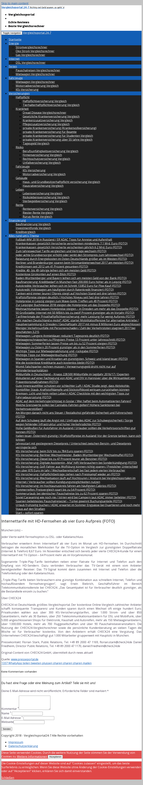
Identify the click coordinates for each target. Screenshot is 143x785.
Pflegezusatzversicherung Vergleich (46, 124)
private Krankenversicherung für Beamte (50, 132)
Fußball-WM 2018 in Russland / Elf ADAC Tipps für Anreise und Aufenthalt (64, 239)
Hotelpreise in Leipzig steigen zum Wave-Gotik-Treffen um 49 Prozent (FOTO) (67, 301)
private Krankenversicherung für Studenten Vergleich (58, 136)
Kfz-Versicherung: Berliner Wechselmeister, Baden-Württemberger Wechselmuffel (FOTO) (74, 455)
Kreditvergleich (25, 232)
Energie (14, 43)
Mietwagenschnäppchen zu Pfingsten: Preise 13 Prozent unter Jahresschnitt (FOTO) (70, 340)
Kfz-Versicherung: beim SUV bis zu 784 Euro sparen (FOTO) (54, 451)
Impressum (15, 745)
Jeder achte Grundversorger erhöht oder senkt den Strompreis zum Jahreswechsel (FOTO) (74, 255)
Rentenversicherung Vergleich (42, 209)
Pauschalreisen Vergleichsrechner (38, 70)
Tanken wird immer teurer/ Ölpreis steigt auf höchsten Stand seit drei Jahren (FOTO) (71, 293)
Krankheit (22, 109)
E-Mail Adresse (12, 720)
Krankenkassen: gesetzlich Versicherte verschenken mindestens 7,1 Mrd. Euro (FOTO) (71, 243)
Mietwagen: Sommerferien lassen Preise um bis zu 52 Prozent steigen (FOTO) (66, 343)
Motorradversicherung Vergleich (37, 86)
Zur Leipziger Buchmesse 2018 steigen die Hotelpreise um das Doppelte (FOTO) (68, 305)
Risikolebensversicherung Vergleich (46, 197)
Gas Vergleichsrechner (30, 55)
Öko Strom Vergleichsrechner (35, 51)
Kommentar (10, 711)
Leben (20, 189)
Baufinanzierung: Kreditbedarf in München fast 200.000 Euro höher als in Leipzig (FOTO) (73, 282)
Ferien (13, 66)
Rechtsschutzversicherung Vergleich (46, 159)
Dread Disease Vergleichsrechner (44, 113)
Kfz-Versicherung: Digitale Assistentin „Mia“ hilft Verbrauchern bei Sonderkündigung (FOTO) (76, 463)
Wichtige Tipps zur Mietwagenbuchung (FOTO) (46, 355)
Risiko (20, 147)
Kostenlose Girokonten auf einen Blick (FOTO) (46, 274)
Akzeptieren (55, 759)
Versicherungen (19, 93)
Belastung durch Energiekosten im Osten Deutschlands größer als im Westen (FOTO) (71, 259)
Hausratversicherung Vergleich (43, 186)
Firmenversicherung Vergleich (42, 155)
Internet (14, 59)
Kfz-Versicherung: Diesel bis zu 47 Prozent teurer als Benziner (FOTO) (61, 459)
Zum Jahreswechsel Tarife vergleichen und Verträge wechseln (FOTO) (61, 251)
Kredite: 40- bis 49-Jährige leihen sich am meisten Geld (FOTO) (56, 270)
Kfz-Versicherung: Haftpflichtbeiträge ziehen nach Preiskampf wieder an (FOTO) (68, 474)
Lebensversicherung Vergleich (42, 193)
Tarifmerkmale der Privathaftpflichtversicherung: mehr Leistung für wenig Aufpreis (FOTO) (75, 316)
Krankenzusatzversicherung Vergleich (48, 120)
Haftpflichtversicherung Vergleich (45, 101)
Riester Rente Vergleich (38, 213)
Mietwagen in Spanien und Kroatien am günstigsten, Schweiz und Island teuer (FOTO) (72, 359)
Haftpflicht (22, 97)
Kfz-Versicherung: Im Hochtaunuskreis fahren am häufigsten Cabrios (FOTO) (66, 486)
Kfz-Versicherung (27, 89)
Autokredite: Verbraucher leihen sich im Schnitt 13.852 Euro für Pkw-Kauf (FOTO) (68, 286)
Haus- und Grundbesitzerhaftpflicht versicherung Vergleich (61, 182)
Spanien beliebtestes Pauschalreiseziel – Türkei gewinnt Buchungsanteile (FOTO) (69, 501)
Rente (19, 205)
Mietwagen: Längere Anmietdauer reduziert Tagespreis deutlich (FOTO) (62, 336)
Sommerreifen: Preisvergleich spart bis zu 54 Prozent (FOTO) (55, 490)
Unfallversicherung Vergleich (42, 163)
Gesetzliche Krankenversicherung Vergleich (51, 116)
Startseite (15, 39)
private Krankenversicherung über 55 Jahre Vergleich (57, 139)
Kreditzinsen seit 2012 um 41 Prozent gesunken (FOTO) (52, 266)
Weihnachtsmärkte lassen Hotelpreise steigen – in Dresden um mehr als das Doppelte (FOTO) (77, 309)
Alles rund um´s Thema (24, 236)
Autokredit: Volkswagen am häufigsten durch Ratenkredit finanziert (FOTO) (65, 290)
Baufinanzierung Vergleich (33, 224)
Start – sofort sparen (29, 513)
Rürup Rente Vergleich (37, 216)
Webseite (7, 724)
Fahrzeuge (16, 78)
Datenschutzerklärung (23, 749)
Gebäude (21, 178)
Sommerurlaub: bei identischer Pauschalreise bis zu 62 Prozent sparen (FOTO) (67, 493)
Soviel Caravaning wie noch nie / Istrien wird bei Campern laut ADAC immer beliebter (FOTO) (76, 497)
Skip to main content (14, 3)
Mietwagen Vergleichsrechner (35, 74)
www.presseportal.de (24, 659)
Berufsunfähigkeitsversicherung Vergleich (50, 151)
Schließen (7, 780)
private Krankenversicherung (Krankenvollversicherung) (59, 128)
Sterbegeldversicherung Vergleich (45, 201)
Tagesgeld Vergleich (36, 143)
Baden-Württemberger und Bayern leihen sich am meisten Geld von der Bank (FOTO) (71, 278)
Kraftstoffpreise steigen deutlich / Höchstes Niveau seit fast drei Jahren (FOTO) (67, 297)
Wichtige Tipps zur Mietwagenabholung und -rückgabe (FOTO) (57, 351)
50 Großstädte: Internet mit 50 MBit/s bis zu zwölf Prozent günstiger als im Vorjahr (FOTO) (75, 313)
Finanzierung (17, 220)
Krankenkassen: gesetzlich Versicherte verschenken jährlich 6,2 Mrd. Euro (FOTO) (69, 247)
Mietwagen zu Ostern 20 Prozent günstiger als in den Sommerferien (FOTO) (65, 347)
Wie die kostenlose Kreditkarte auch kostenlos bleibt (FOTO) (55, 363)
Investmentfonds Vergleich (33, 228)
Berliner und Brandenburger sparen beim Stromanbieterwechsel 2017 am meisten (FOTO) (74, 263)
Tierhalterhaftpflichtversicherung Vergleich (51, 105)
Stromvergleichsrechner (31, 47)
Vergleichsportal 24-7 (37, 33)
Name (6, 716)
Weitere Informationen (32, 759)
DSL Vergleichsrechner (31, 63)
